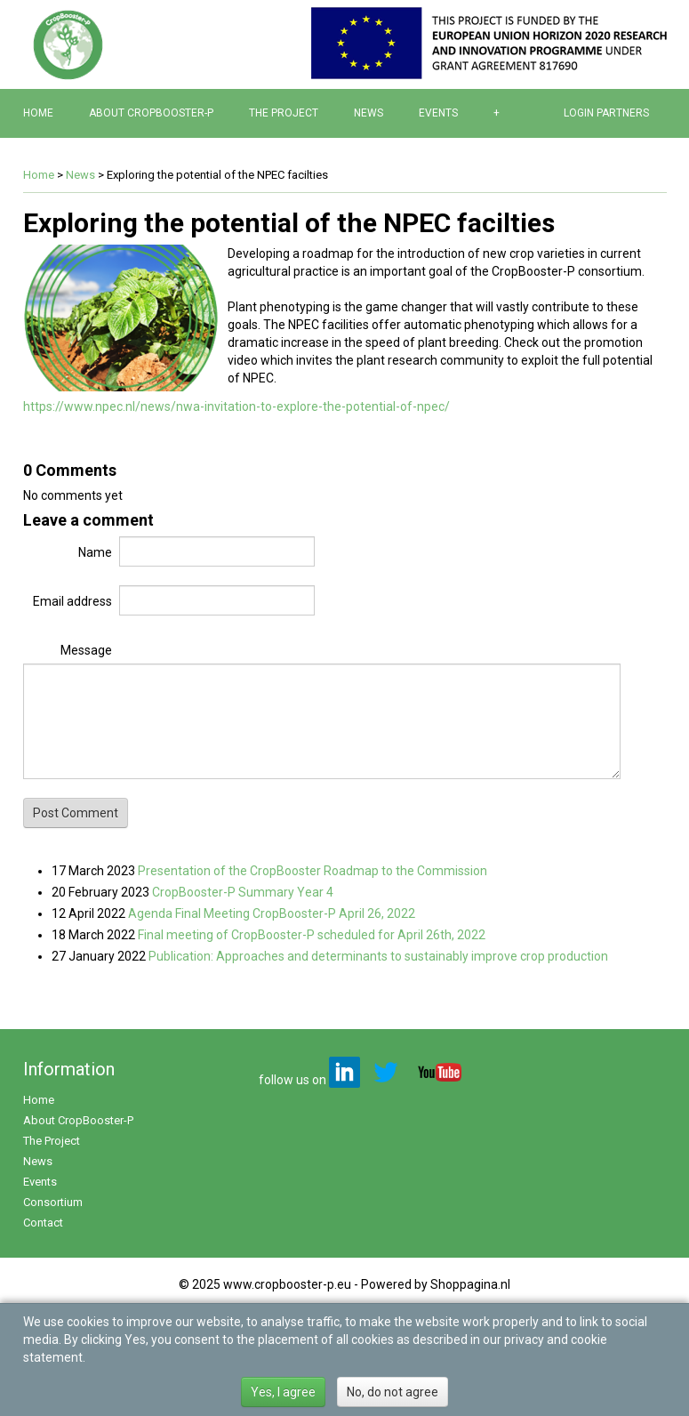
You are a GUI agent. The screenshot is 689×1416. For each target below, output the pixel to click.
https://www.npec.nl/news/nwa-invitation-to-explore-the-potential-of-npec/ (236, 406)
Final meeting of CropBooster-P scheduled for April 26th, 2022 (311, 935)
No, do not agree (392, 1392)
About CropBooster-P (151, 113)
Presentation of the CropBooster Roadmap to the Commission (312, 871)
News (368, 113)
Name (95, 552)
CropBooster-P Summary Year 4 (242, 892)
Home (38, 113)
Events (438, 113)
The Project (283, 113)
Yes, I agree (283, 1392)
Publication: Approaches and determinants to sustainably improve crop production (378, 956)
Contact (43, 1222)
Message (86, 650)
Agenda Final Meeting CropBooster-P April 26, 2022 (271, 913)
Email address (72, 601)
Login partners (606, 113)
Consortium (53, 1202)
